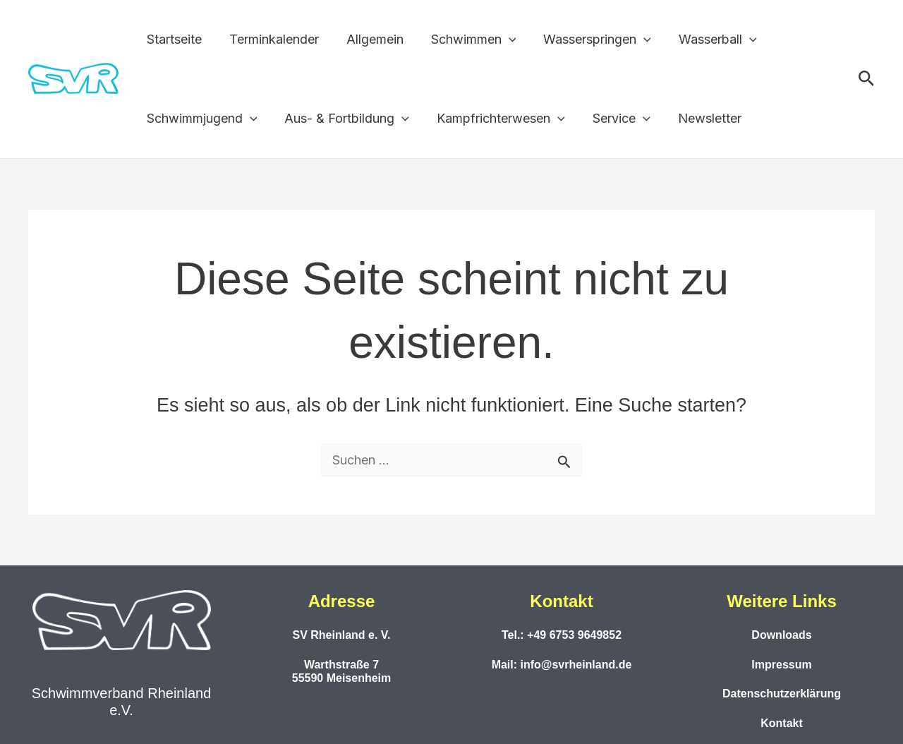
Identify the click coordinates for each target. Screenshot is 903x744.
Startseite (172, 39)
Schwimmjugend (200, 118)
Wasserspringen (588, 39)
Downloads (781, 635)
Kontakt (781, 723)
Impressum (781, 665)
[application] (501, 39)
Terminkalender (270, 39)
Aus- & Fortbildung (343, 118)
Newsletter (700, 118)
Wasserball (706, 39)
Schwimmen (466, 39)
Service (614, 118)
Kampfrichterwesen (496, 118)
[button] (866, 79)
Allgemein (369, 39)
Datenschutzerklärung (781, 694)
